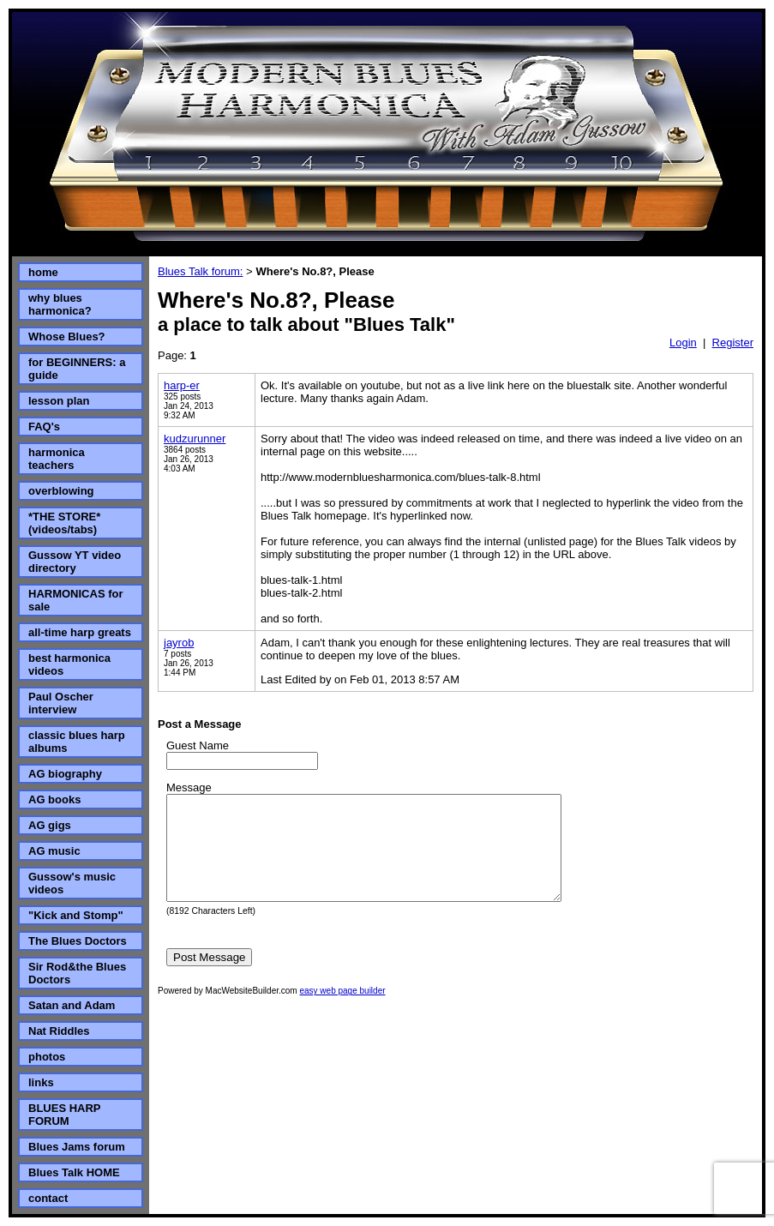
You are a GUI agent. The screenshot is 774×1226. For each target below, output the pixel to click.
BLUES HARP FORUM (64, 1114)
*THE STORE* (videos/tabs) (64, 523)
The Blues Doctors (77, 941)
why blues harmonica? (60, 304)
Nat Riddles (59, 1031)
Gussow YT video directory (74, 561)
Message (189, 787)
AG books (54, 799)
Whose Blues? (66, 336)
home (43, 272)
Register (732, 342)
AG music (54, 850)
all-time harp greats (79, 632)
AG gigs (49, 825)
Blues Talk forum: (200, 271)
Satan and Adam (71, 1005)
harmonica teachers (56, 459)
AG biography (65, 773)
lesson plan (59, 400)
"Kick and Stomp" (75, 915)
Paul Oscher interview (60, 703)
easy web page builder (342, 1011)
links (41, 1082)
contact (48, 1198)
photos (46, 1056)
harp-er (182, 385)
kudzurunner (194, 438)
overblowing (61, 490)
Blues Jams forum (76, 1146)
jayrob (179, 642)
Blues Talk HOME (74, 1172)
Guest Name (197, 745)
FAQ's (44, 426)
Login (683, 342)
